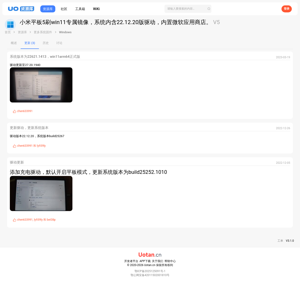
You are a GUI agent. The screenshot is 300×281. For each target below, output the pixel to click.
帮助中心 (170, 261)
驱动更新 (17, 162)
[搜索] (188, 9)
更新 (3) (29, 43)
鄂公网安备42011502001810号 (150, 275)
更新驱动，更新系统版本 (29, 128)
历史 (46, 43)
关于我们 (157, 261)
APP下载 (145, 261)
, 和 (36, 219)
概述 (14, 43)
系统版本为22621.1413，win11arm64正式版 (45, 57)
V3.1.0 (290, 240)
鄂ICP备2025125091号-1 (150, 271)
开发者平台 (131, 261)
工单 (280, 240)
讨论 (59, 43)
